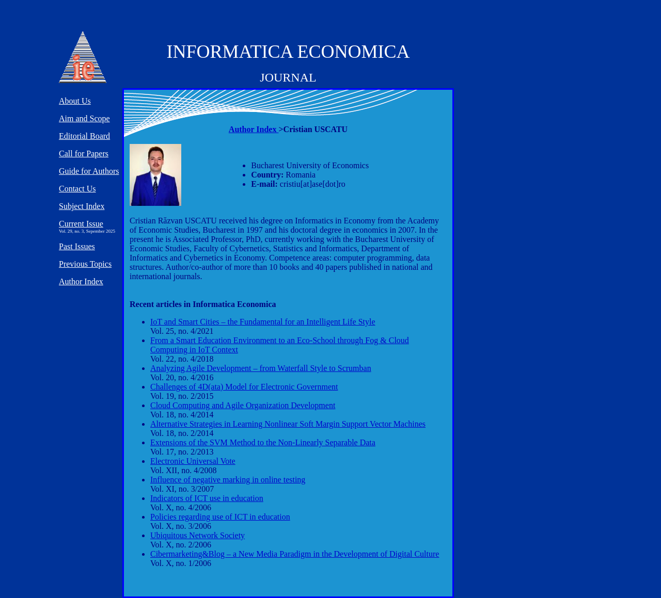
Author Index (254, 129)
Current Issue (81, 223)
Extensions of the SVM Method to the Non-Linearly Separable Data (262, 442)
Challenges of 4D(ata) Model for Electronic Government (244, 386)
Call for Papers (83, 153)
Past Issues (77, 246)
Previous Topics (85, 264)
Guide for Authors (89, 171)
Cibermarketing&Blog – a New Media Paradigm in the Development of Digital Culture (294, 553)
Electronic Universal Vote (192, 461)
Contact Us (77, 188)
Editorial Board (84, 136)
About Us (75, 100)
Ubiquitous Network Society (197, 535)
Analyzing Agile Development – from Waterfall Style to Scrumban (260, 368)
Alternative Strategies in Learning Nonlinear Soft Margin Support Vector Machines (288, 423)
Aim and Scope (84, 118)
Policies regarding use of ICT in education (220, 516)
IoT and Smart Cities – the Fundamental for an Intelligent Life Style (262, 321)
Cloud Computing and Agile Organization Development (242, 405)
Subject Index (81, 206)
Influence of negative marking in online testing (227, 479)
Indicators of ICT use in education (206, 498)
